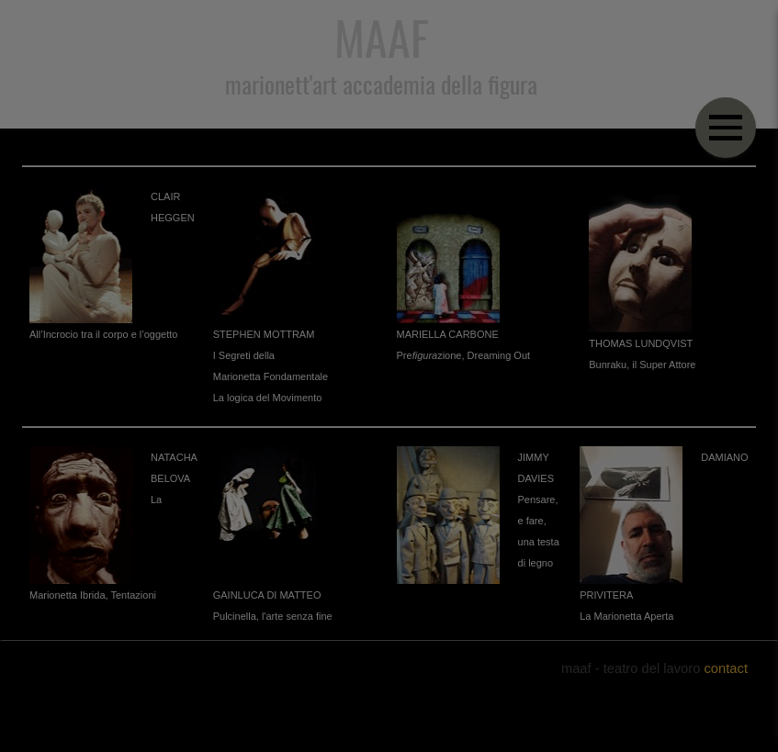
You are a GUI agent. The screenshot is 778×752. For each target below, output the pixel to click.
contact (726, 668)
